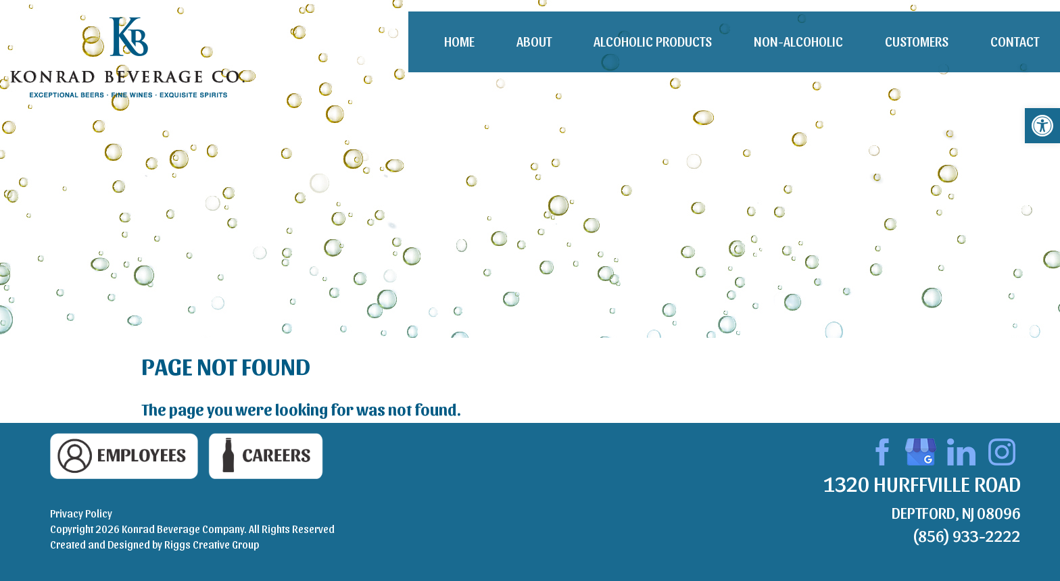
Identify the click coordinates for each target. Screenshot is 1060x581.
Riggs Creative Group (211, 544)
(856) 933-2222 (966, 535)
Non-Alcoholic (798, 41)
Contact (1014, 41)
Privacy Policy (81, 513)
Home (459, 41)
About (534, 41)
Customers (916, 41)
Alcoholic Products (653, 41)
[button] (1042, 125)
